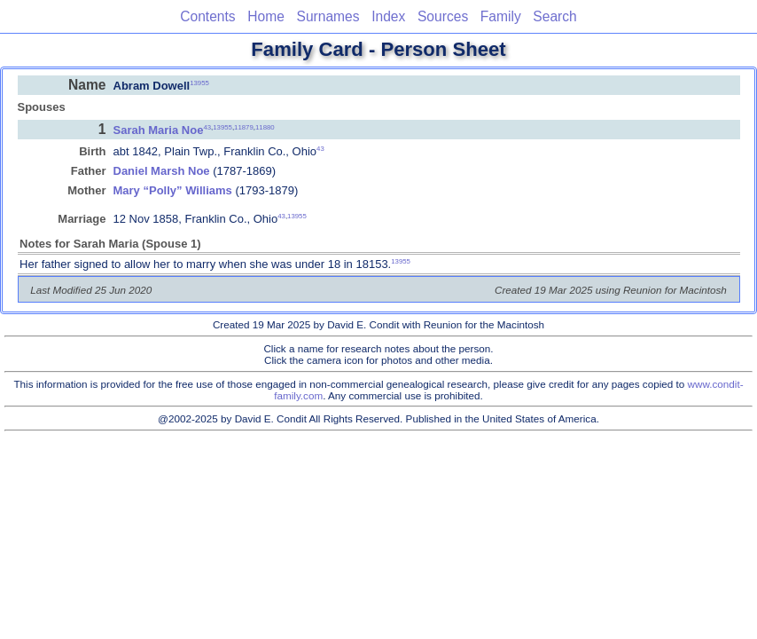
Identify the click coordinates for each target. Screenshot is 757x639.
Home (266, 16)
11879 (244, 126)
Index (388, 16)
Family (500, 16)
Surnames (327, 16)
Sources (443, 16)
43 (207, 126)
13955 (199, 82)
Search (554, 16)
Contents (207, 16)
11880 (265, 126)
